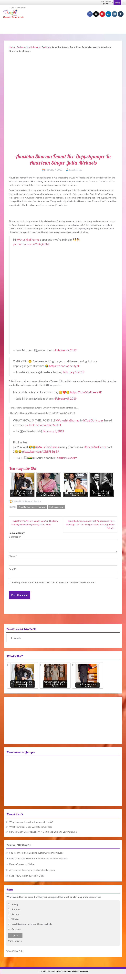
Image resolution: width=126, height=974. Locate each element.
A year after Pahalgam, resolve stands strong (32, 870)
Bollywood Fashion (40, 47)
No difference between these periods (31, 924)
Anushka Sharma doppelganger (32, 507)
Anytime (16, 929)
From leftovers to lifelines (22, 864)
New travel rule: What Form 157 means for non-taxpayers (38, 858)
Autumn (15, 914)
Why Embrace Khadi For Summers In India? (31, 821)
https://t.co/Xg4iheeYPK (86, 392)
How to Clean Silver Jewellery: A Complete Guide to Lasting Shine (43, 831)
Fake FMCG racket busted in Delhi (26, 875)
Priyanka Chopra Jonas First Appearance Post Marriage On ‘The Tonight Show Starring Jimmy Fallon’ (90, 524)
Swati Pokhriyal (75, 170)
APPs (117, 2)
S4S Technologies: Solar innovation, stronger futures (36, 852)
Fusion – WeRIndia (18, 845)
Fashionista (23, 47)
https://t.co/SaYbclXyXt (64, 366)
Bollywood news (56, 507)
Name (13, 556)
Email (12, 569)
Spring (14, 904)
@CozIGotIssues (93, 420)
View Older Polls (14, 951)
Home (12, 47)
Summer (15, 909)
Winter (15, 919)
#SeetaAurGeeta (95, 447)
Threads (15, 638)
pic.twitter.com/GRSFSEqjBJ (40, 451)
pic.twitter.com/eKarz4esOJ (43, 425)
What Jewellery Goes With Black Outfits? (30, 826)
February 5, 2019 (66, 350)
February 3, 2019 (53, 431)
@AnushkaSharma (28, 239)
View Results (15, 940)
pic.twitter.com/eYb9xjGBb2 (31, 244)
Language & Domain (107, 2)
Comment (15, 536)
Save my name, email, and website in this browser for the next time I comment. (53, 582)
